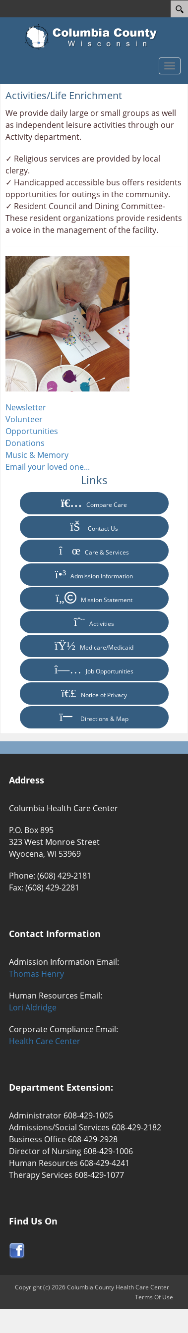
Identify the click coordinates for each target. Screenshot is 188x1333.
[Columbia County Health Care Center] (94, 37)
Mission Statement (94, 598)
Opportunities (31, 431)
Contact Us (94, 527)
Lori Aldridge (33, 1007)
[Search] (179, 8)
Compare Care (94, 503)
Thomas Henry (36, 973)
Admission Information (94, 574)
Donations (25, 443)
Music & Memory (36, 454)
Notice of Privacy (94, 693)
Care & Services (94, 550)
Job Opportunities (94, 669)
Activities (94, 622)
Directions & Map (94, 717)
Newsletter (25, 407)
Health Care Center (44, 1041)
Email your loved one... (47, 466)
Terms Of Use (154, 1297)
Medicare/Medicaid (94, 646)
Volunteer (24, 419)
